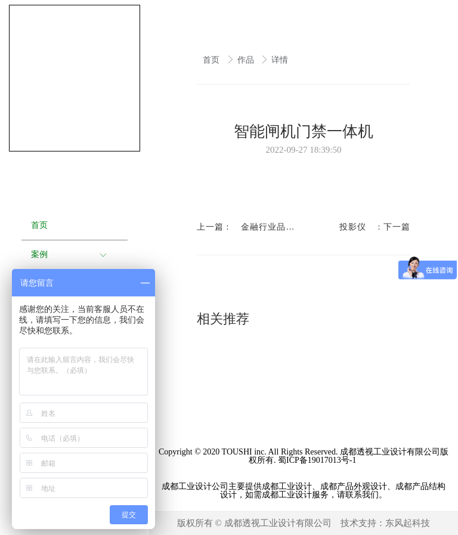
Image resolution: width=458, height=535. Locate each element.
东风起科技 (407, 523)
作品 (246, 59)
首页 (212, 59)
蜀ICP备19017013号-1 (318, 460)
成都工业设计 (187, 486)
